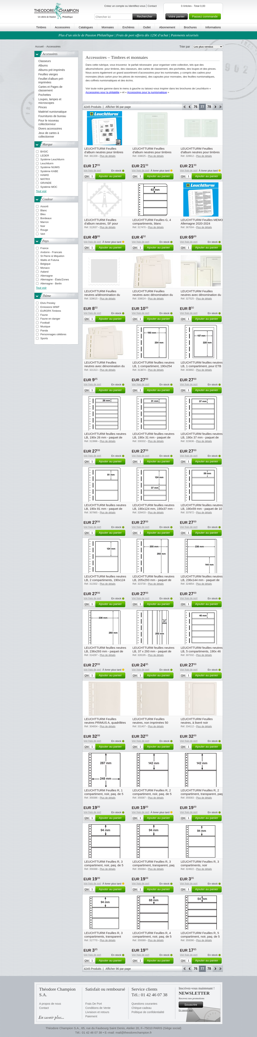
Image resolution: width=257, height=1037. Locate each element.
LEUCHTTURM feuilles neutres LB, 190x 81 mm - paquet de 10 (105, 508)
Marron (44, 222)
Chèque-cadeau (142, 1007)
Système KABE (49, 171)
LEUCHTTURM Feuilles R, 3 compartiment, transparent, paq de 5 (153, 865)
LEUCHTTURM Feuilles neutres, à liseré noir (197, 720)
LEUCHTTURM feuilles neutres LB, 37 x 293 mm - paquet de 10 (153, 651)
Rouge (44, 229)
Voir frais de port (92, 170)
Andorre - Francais (51, 252)
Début (184, 107)
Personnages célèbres (53, 334)
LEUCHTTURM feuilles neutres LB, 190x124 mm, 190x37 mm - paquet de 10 (153, 508)
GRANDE (46, 182)
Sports (44, 338)
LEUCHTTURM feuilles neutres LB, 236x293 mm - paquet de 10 (105, 651)
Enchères (128, 27)
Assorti (44, 206)
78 (209, 106)
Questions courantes (144, 1003)
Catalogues (86, 27)
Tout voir (41, 191)
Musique (45, 326)
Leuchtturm (46, 163)
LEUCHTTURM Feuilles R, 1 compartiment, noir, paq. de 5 (103, 792)
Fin (220, 107)
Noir (42, 226)
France (44, 248)
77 (202, 106)
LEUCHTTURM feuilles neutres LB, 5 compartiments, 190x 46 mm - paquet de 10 (201, 651)
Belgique (45, 263)
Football (45, 322)
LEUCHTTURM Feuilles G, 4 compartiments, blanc (152, 221)
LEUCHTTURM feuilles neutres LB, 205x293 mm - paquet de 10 (153, 580)
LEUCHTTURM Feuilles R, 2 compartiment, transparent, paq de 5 (201, 794)
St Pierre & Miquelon (52, 255)
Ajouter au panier (111, 176)
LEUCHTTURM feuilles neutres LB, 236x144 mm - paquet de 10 (201, 580)
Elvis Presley (47, 302)
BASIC (44, 151)
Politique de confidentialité (148, 1012)
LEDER (44, 155)
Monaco (45, 267)
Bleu (43, 214)
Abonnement (167, 27)
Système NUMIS (50, 167)
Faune (44, 314)
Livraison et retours (97, 1012)
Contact (152, 5)
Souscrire (193, 1005)
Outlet (146, 27)
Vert (42, 233)
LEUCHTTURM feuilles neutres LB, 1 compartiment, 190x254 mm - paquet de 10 (153, 366)
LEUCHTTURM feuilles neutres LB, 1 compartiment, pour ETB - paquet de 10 (201, 366)
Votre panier (177, 16)
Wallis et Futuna (49, 260)
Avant (215, 107)
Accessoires (62, 27)
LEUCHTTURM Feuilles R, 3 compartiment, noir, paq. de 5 (103, 863)
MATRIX (45, 179)
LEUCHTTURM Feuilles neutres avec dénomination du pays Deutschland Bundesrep (153, 294)
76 (195, 106)
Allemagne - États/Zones (54, 279)
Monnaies (108, 27)
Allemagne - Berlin (51, 283)
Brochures (190, 27)
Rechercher (146, 17)
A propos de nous (50, 1003)
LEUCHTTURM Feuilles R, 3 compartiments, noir (200, 863)
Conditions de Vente (97, 1007)
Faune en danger (50, 318)
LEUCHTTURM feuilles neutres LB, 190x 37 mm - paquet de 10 (201, 437)
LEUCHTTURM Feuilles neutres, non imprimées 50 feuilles (150, 722)
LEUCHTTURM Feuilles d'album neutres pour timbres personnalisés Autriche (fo (152, 152)
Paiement (91, 1016)
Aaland (44, 271)
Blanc (43, 210)
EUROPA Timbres (50, 310)
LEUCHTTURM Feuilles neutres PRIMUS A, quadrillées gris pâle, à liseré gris (105, 722)
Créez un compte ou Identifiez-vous (125, 5)
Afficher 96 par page (118, 106)
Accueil (39, 46)
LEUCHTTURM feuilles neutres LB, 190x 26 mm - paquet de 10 (105, 437)
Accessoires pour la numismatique (147, 92)
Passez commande (206, 16)
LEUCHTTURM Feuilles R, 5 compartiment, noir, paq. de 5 (200, 934)
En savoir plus (186, 1010)
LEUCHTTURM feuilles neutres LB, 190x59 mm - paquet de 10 (201, 506)
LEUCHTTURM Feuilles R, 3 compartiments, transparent (103, 934)
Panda (44, 330)
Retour (189, 107)
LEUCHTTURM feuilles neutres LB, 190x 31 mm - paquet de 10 (153, 437)
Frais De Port (93, 1003)
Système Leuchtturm (52, 159)
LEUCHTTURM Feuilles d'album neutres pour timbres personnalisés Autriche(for (200, 152)
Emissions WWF (49, 307)
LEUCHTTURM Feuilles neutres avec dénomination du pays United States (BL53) (104, 366)
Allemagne (46, 275)
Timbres (41, 27)
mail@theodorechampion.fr (133, 1032)
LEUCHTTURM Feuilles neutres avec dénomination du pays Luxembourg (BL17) (201, 294)
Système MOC (48, 186)
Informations (213, 27)
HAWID (44, 175)
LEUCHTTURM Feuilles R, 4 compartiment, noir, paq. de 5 (152, 934)
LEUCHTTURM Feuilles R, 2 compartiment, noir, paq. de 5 (152, 792)
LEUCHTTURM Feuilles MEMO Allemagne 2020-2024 (202, 221)
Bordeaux (46, 218)
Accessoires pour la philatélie (102, 92)
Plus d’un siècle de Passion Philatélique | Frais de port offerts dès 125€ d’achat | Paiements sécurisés (129, 35)
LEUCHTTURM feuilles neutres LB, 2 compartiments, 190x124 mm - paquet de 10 (105, 580)
